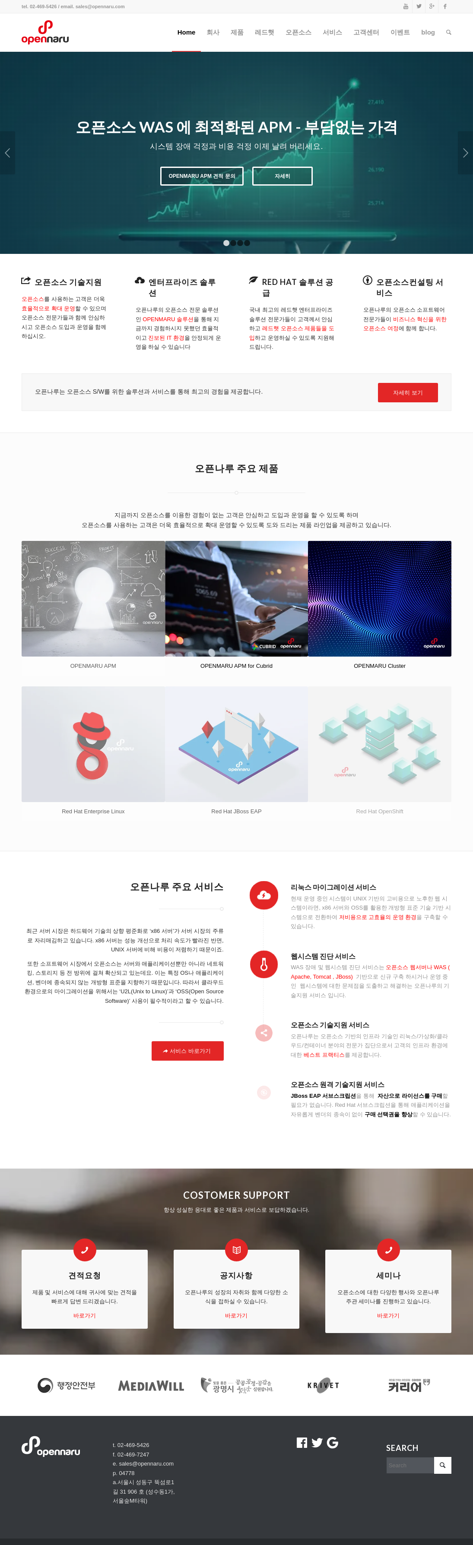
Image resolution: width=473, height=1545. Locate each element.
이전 (7, 152)
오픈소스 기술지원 (68, 282)
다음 (465, 152)
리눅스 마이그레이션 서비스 (333, 887)
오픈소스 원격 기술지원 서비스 (337, 1084)
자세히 (282, 176)
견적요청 (84, 1275)
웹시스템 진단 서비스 (323, 956)
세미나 (388, 1275)
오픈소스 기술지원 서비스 (330, 1025)
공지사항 (236, 1275)
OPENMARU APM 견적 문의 (201, 176)
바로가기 (84, 1315)
